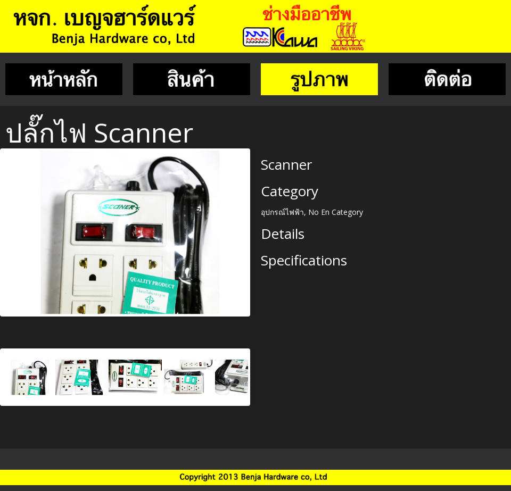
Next (259, 230)
